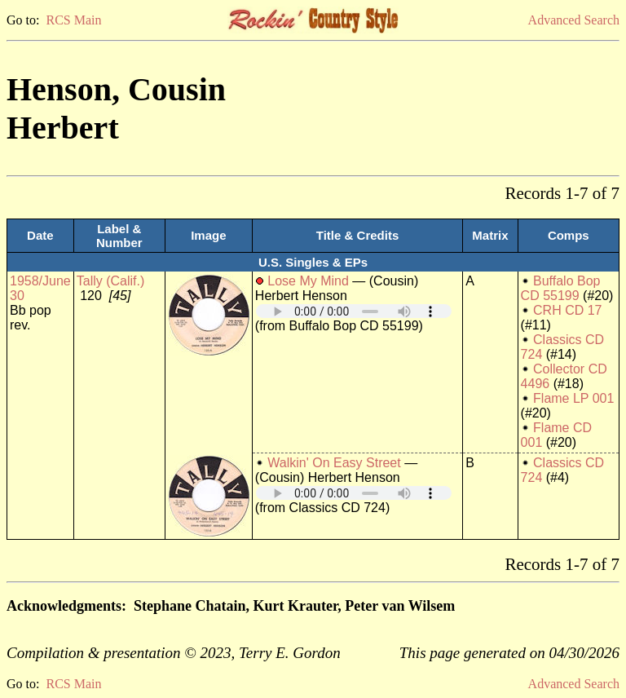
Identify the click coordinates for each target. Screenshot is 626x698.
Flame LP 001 (573, 398)
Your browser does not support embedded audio (354, 311)
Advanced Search (573, 20)
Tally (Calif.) (111, 281)
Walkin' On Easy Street (333, 463)
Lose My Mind (308, 281)
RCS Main (73, 20)
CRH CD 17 (567, 310)
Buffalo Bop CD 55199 (561, 288)
